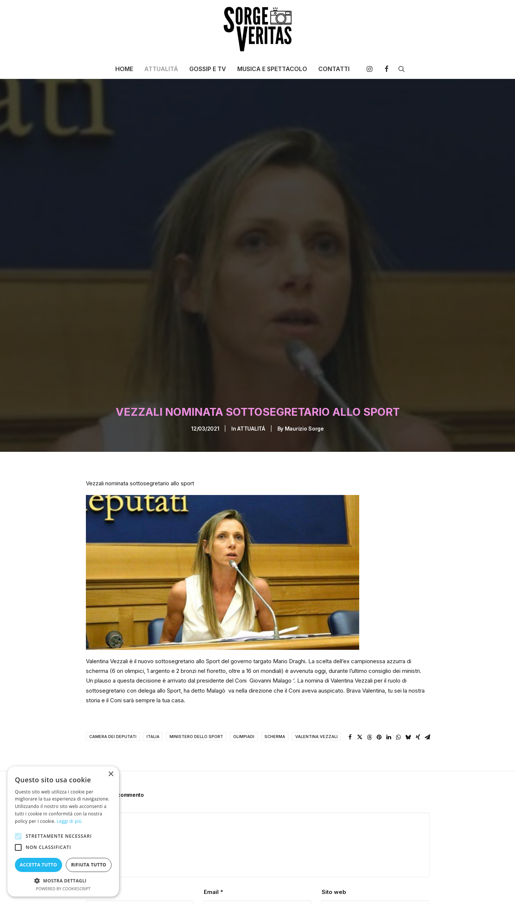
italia (153, 696)
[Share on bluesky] (408, 696)
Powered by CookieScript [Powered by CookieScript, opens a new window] (63, 888)
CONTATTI (334, 69)
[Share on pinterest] (379, 696)
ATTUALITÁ (161, 69)
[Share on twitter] (359, 696)
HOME (124, 69)
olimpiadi (243, 696)
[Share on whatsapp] (398, 696)
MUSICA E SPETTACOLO (272, 69)
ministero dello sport (196, 696)
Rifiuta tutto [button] (88, 865)
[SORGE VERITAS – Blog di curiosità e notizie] (257, 29)
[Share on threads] (369, 696)
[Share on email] (427, 696)
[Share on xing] (417, 696)
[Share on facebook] (350, 696)
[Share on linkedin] (388, 696)
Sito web (334, 851)
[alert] (63, 831)
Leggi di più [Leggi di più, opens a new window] (69, 821)
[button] (371, 69)
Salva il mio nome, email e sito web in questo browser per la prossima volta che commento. (204, 890)
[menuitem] (124, 69)
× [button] (110, 774)
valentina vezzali (316, 696)
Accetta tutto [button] (38, 865)
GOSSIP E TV (207, 69)
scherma (274, 696)
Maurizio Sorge (304, 388)
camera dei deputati (112, 696)
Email (213, 851)
